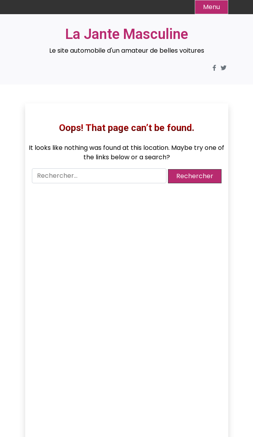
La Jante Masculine (126, 34)
